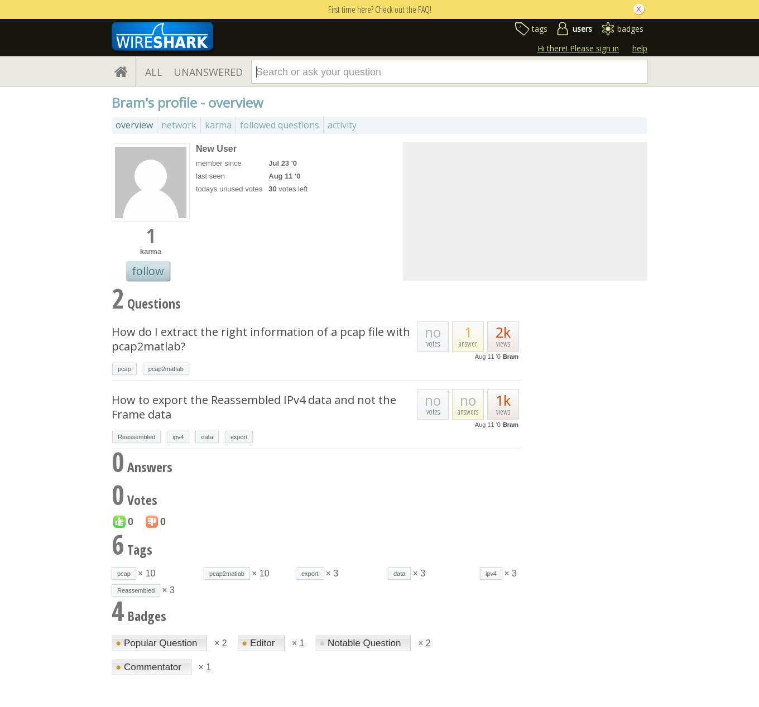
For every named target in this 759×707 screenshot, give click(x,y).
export (239, 437)
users (582, 28)
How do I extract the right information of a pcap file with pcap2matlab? (261, 339)
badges (630, 28)
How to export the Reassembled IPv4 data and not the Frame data (254, 407)
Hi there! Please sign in (578, 48)
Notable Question (361, 643)
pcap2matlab (166, 368)
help (639, 48)
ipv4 (178, 437)
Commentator (150, 667)
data (207, 437)
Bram (510, 356)
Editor (259, 643)
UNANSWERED (208, 72)
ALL (153, 72)
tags (539, 28)
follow (148, 270)
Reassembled (136, 437)
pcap (124, 368)
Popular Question (158, 643)
